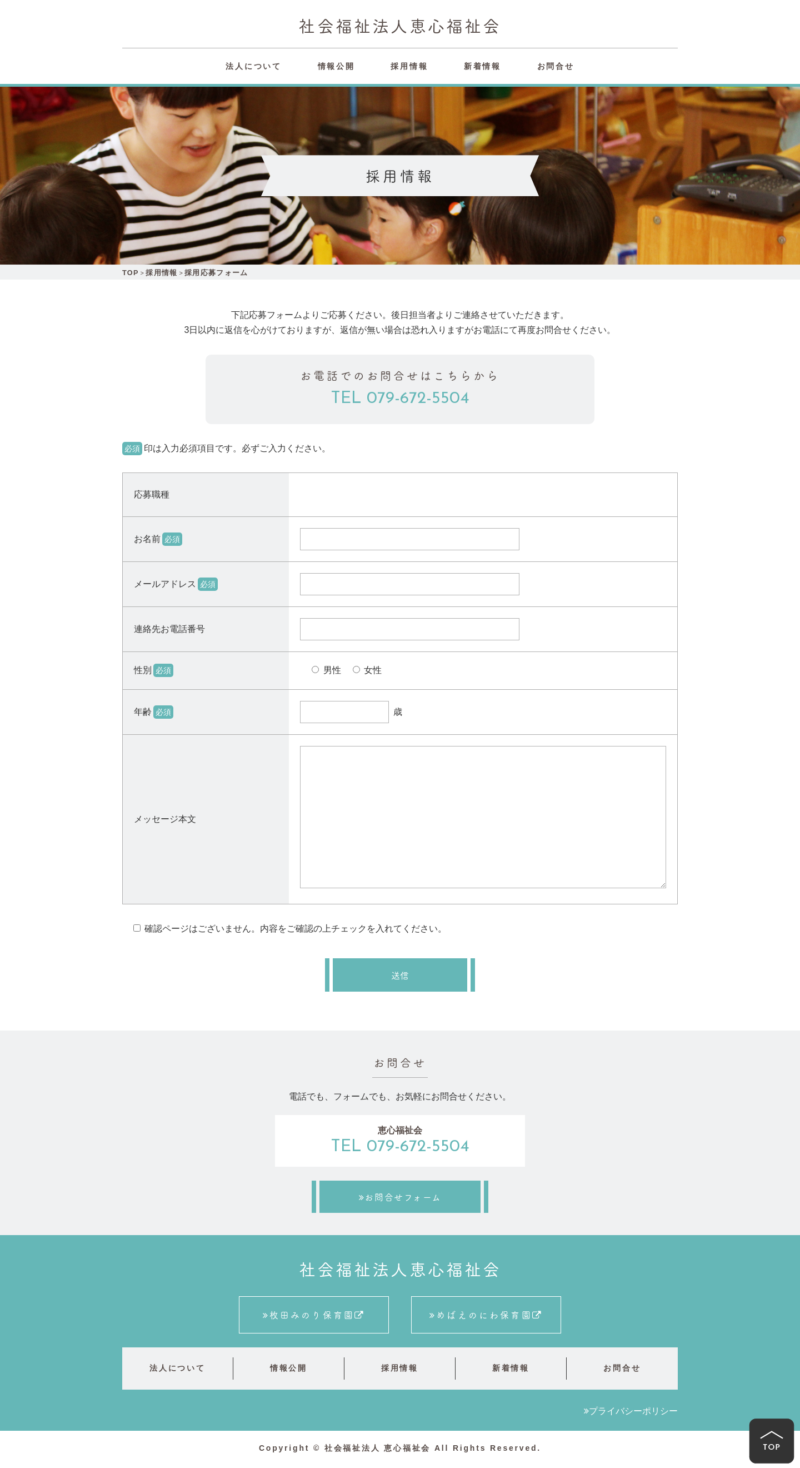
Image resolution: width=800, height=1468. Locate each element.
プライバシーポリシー (633, 1412)
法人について (254, 66)
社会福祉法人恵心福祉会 (399, 25)
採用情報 (409, 66)
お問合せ (555, 66)
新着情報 (482, 66)
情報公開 (336, 66)
